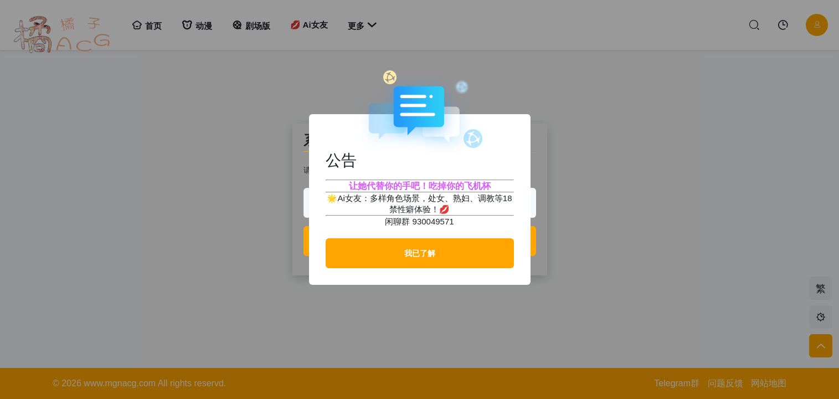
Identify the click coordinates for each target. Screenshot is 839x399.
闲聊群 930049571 (419, 221)
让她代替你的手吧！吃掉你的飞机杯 (420, 186)
